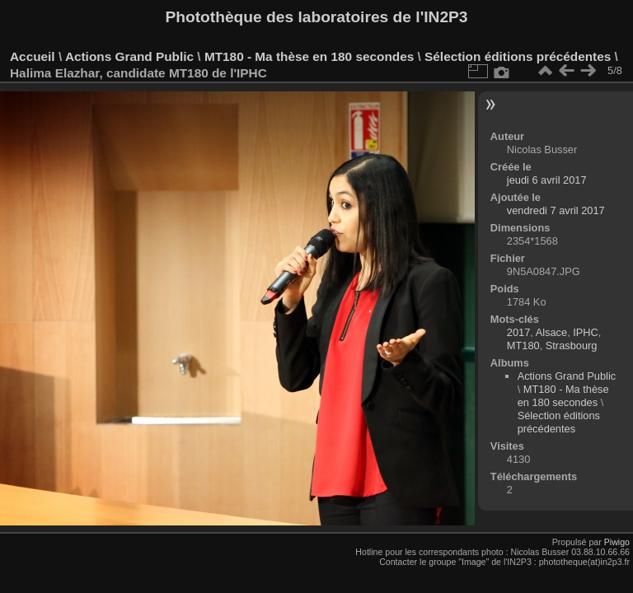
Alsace (551, 332)
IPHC (585, 332)
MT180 (523, 345)
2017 (518, 332)
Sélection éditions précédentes (517, 56)
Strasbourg (572, 345)
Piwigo (617, 542)
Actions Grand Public (129, 56)
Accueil (32, 56)
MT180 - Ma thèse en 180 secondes (309, 56)
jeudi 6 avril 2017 (547, 180)
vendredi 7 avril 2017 (556, 210)
